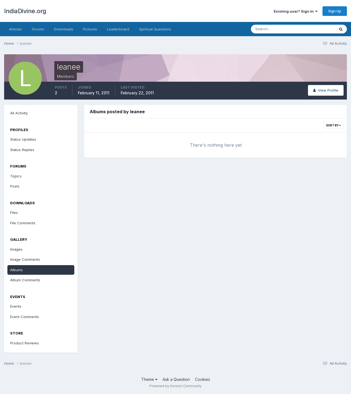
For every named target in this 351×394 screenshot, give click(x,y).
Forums (38, 29)
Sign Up (334, 11)
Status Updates (23, 139)
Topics (16, 176)
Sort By (333, 125)
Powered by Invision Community (175, 386)
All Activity (19, 113)
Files (14, 212)
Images (16, 249)
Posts (14, 186)
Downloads (63, 29)
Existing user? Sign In (296, 11)
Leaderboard (118, 29)
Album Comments (25, 280)
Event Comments (24, 316)
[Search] (275, 29)
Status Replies (22, 150)
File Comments (22, 223)
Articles (15, 29)
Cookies (202, 379)
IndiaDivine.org (25, 11)
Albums (16, 270)
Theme (149, 379)
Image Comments (25, 259)
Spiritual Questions (155, 29)
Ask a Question (176, 379)
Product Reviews (24, 343)
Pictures (90, 29)
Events (15, 306)
